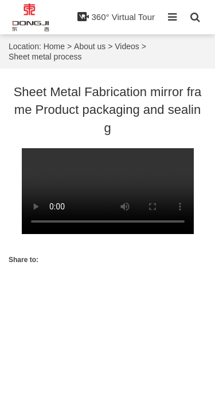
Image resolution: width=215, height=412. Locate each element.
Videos (127, 46)
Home (54, 46)
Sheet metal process (45, 56)
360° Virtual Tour (116, 17)
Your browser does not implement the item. (108, 191)
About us (89, 46)
